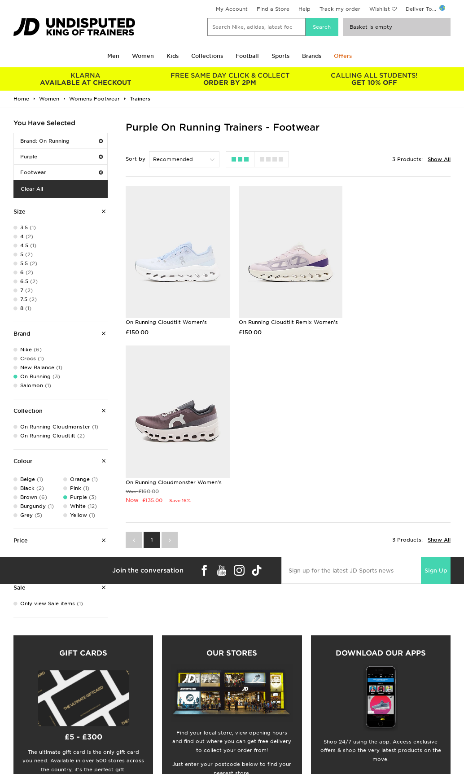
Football (247, 55)
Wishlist (379, 9)
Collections (207, 55)
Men (113, 55)
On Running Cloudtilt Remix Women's (286, 320)
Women (143, 55)
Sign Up (436, 408)
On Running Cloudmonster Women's (396, 320)
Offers (343, 55)
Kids (172, 55)
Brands (311, 55)
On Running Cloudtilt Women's (166, 320)
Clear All (32, 189)
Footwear (61, 172)
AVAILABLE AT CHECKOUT (85, 79)
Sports (280, 55)
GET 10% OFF (374, 79)
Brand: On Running (61, 141)
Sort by (135, 159)
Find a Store (273, 9)
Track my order (340, 9)
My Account (232, 9)
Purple (61, 156)
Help (304, 9)
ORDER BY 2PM (229, 79)
